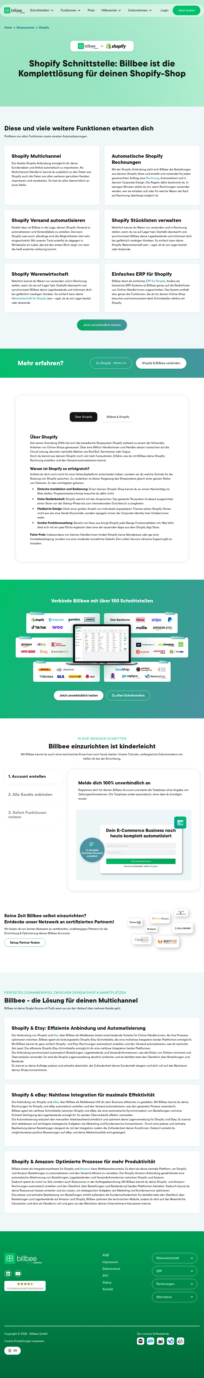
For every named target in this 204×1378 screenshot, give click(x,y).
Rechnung (152, 178)
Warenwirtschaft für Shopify (29, 298)
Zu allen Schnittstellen (128, 695)
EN (15, 1350)
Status (107, 1282)
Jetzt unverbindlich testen (78, 695)
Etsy (56, 1035)
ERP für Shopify (155, 281)
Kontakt (108, 1289)
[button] (42, 10)
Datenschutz (111, 1269)
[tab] (83, 417)
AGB (106, 1255)
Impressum (110, 1262)
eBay (56, 1102)
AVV (105, 1275)
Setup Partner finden (25, 942)
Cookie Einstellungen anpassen (24, 1341)
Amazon (85, 1169)
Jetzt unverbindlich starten (102, 324)
